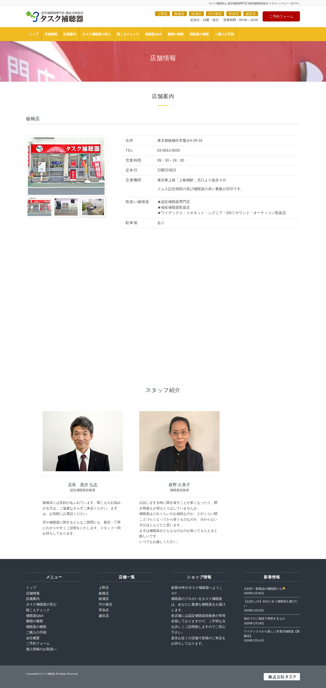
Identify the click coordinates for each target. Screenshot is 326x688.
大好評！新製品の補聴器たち (264, 588)
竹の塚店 (215, 14)
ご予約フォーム (281, 16)
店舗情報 (33, 593)
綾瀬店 (196, 14)
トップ (31, 587)
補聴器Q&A (34, 615)
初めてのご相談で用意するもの (264, 618)
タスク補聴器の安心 (41, 604)
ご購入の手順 (36, 632)
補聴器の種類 (36, 627)
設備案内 (33, 599)
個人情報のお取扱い (41, 649)
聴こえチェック (38, 610)
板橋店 (179, 14)
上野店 (162, 14)
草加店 (234, 14)
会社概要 (33, 638)
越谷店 (251, 14)
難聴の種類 (34, 621)
